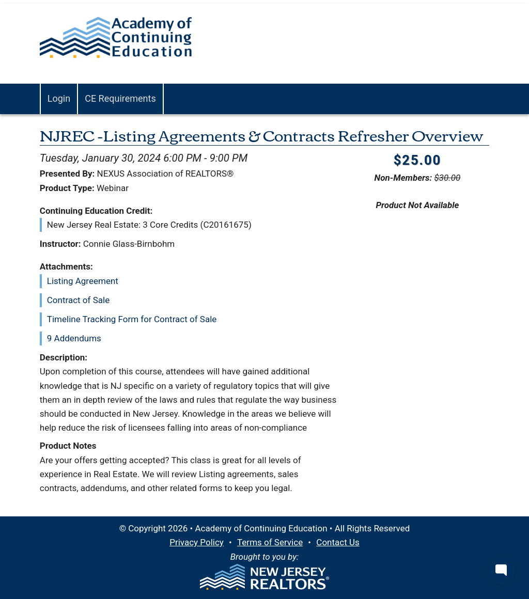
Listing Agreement (82, 281)
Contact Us (337, 542)
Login (59, 98)
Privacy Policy (196, 542)
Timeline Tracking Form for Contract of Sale (132, 319)
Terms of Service (270, 542)
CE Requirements (120, 98)
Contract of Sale (78, 300)
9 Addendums (74, 338)
